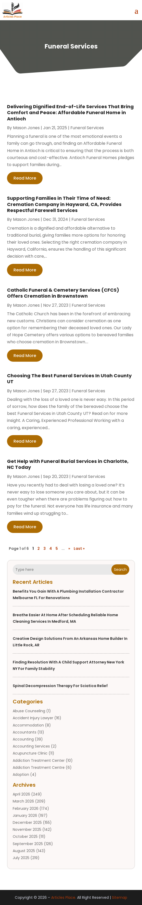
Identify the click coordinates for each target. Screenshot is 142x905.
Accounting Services (31, 746)
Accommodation (28, 725)
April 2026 (21, 794)
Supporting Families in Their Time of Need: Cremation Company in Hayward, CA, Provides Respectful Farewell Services (64, 204)
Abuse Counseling (29, 711)
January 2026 (25, 815)
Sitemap (119, 897)
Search (120, 569)
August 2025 (24, 850)
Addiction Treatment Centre (39, 767)
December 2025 (27, 822)
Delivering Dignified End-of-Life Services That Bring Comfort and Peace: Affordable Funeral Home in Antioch (70, 112)
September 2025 (28, 843)
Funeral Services (87, 128)
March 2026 (23, 801)
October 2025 (25, 836)
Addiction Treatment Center (39, 760)
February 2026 (25, 808)
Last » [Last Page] (79, 548)
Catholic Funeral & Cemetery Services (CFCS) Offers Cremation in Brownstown (63, 293)
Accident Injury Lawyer (33, 718)
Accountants (24, 732)
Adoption (21, 774)
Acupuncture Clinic (30, 753)
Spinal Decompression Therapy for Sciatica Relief (60, 685)
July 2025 (21, 857)
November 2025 (27, 829)
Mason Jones (26, 128)
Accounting (23, 739)
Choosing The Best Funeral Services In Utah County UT (69, 378)
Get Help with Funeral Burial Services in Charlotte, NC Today (68, 464)
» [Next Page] (69, 548)
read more (24, 178)
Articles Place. (63, 897)
